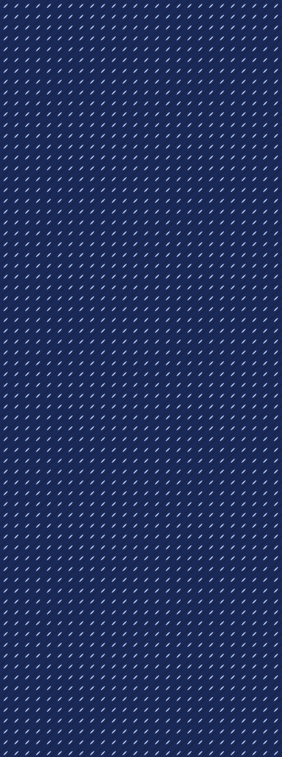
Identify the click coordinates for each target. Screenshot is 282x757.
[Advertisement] (96, 288)
